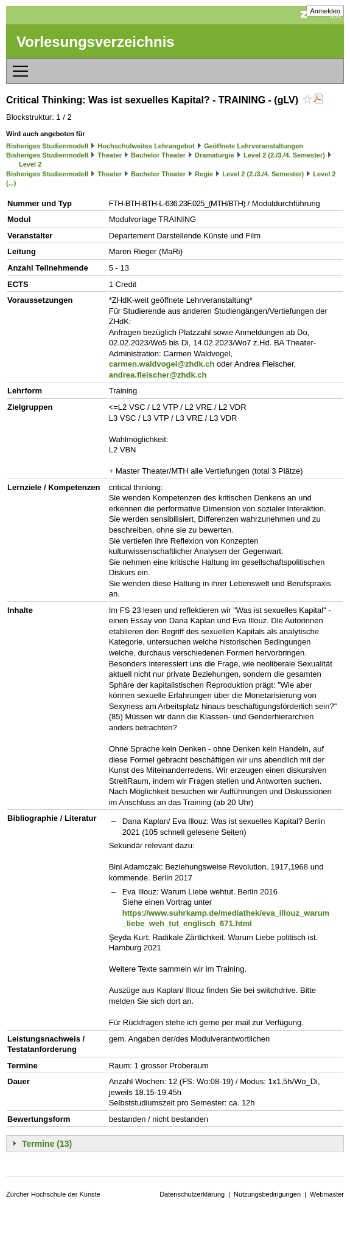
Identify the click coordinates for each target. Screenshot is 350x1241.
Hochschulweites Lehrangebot (146, 146)
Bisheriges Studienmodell (47, 146)
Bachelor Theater (158, 155)
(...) (11, 183)
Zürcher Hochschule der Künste (53, 1194)
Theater (109, 155)
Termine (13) (47, 1144)
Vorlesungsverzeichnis (95, 41)
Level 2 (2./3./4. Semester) (284, 155)
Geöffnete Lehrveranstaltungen (253, 146)
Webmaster (327, 1194)
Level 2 (30, 164)
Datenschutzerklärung (192, 1194)
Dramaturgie (214, 155)
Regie (204, 174)
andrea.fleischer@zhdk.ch (158, 374)
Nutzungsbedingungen (267, 1194)
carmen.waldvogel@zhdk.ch (162, 363)
